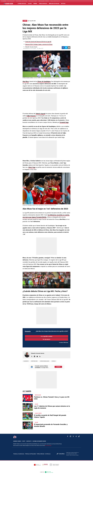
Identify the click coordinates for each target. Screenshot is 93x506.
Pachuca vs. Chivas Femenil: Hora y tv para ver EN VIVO (51, 398)
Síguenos (58, 366)
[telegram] (76, 436)
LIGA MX (30, 3)
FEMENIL (35, 3)
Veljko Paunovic (31, 116)
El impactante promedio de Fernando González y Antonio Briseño (51, 425)
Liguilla (53, 361)
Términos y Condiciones (18, 454)
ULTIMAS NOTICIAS (22, 3)
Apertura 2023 (34, 361)
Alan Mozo (26, 81)
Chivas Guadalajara (44, 361)
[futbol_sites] (61, 454)
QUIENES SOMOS (17, 441)
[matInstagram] (70, 436)
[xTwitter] (73, 436)
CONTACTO (28, 441)
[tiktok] (79, 436)
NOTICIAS (63, 3)
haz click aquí (48, 445)
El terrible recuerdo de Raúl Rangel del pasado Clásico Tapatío (50, 416)
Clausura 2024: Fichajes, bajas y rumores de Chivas (38, 44)
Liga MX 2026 (33, 20)
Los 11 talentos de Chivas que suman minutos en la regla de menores (52, 407)
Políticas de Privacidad (30, 454)
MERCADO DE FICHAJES (54, 3)
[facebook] (67, 436)
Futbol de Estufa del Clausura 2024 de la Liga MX (38, 41)
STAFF (23, 441)
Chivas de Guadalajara (44, 81)
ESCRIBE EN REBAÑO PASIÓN (39, 441)
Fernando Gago (64, 122)
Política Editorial (40, 454)
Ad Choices (48, 454)
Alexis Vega (31, 167)
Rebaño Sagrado (40, 114)
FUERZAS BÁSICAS (43, 3)
